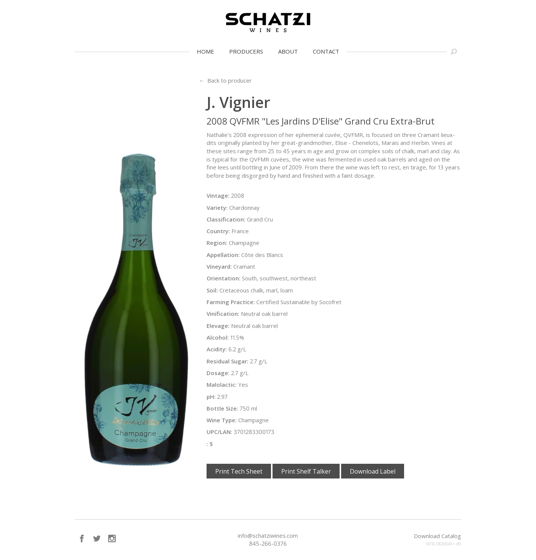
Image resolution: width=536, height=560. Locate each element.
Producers (246, 51)
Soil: (212, 290)
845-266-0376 (268, 543)
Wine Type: (222, 420)
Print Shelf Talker (306, 471)
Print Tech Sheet (238, 471)
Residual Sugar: (227, 361)
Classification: (226, 219)
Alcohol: (218, 337)
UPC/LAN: (219, 431)
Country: (218, 231)
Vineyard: (219, 266)
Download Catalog (437, 536)
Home (205, 51)
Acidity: (217, 349)
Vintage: (218, 195)
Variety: (217, 207)
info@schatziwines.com (268, 535)
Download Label (372, 471)
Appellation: (223, 254)
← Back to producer (225, 80)
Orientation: (223, 278)
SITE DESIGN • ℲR (443, 544)
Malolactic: (222, 384)
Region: (217, 242)
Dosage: (218, 373)
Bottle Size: (222, 408)
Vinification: (223, 313)
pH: (211, 396)
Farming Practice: (231, 302)
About (288, 51)
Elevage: (218, 325)
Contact (326, 51)
